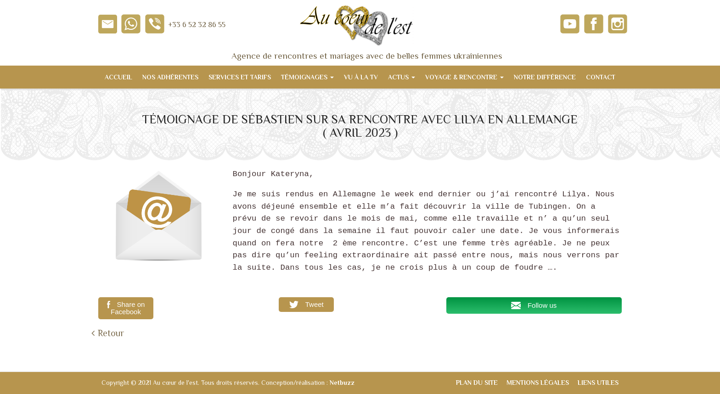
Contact (600, 77)
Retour (111, 333)
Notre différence (545, 77)
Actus (401, 77)
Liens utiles (598, 382)
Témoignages (307, 77)
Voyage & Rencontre (464, 77)
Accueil (118, 77)
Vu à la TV (361, 77)
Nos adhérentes (170, 77)
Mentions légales (537, 382)
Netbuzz (342, 382)
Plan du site (477, 382)
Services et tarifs (239, 77)
